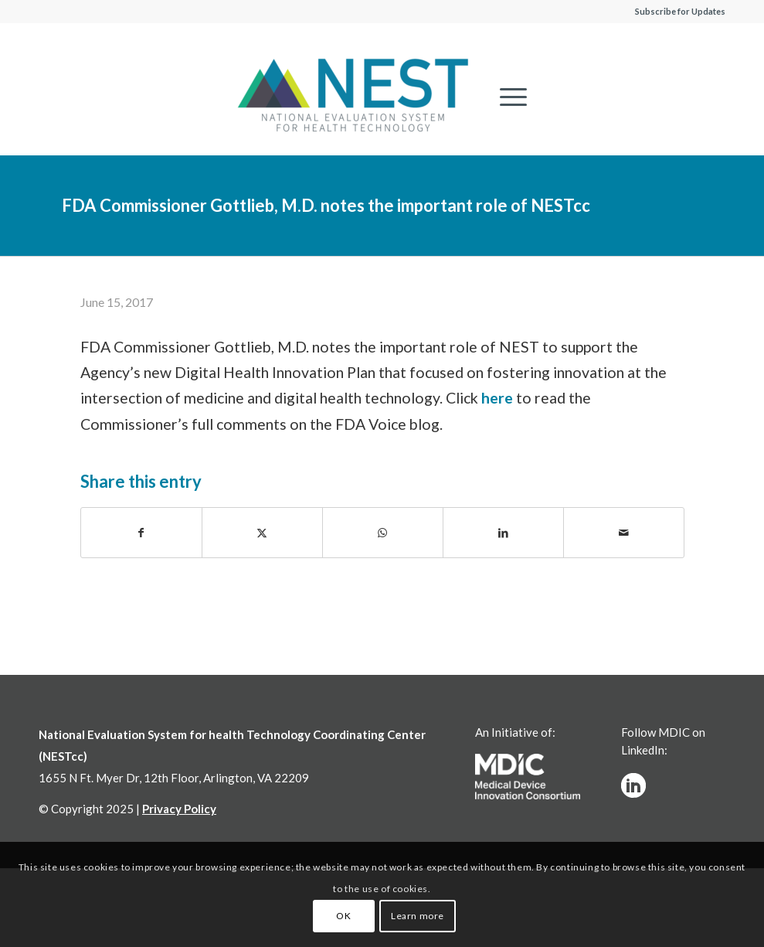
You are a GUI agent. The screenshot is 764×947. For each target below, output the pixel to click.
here (497, 398)
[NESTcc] (353, 96)
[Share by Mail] (624, 532)
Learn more (417, 915)
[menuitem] (505, 96)
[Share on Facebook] (141, 532)
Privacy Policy (179, 809)
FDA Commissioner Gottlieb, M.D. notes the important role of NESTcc (326, 205)
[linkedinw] (633, 785)
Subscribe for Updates (680, 11)
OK (343, 915)
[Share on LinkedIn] (503, 532)
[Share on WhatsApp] (383, 532)
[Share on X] (262, 532)
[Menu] (505, 96)
